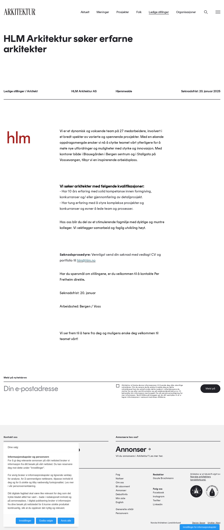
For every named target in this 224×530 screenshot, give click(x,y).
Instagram (158, 496)
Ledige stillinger (159, 12)
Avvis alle (66, 520)
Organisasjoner (186, 12)
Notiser (120, 478)
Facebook (158, 492)
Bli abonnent (123, 486)
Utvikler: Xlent (214, 523)
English (120, 502)
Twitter (157, 500)
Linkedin (157, 504)
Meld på (210, 388)
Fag (118, 474)
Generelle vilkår (125, 509)
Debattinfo (122, 494)
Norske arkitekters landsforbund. (200, 478)
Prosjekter (122, 12)
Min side (120, 498)
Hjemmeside (124, 91)
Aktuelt (85, 12)
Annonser (133, 449)
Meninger (103, 12)
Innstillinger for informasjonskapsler (199, 527)
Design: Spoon (198, 523)
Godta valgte (46, 520)
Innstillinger (25, 520)
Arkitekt (32, 91)
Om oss (120, 482)
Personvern (122, 513)
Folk (139, 12)
